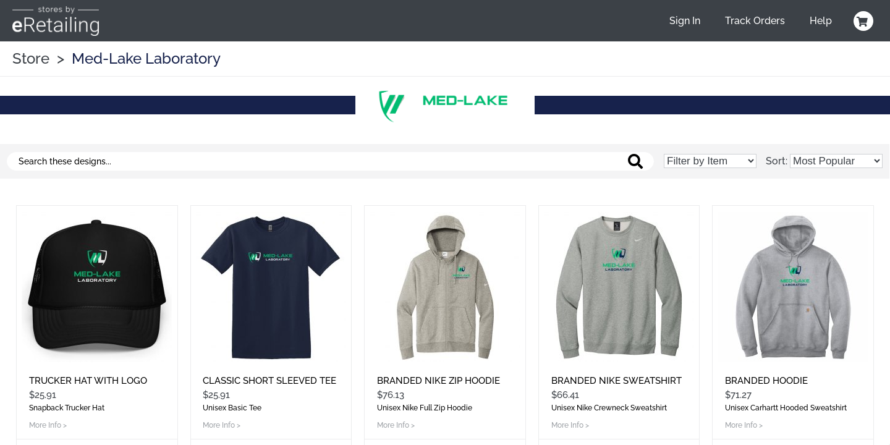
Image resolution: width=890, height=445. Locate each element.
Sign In (684, 21)
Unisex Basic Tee (232, 408)
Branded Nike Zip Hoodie (438, 380)
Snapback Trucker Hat (66, 408)
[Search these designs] (330, 161)
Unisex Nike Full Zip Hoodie (424, 408)
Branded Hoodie (766, 380)
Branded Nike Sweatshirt (616, 380)
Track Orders (755, 21)
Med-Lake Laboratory (146, 58)
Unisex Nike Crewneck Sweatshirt (609, 408)
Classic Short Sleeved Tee (269, 380)
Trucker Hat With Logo (88, 380)
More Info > (48, 425)
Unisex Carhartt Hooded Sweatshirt (786, 408)
